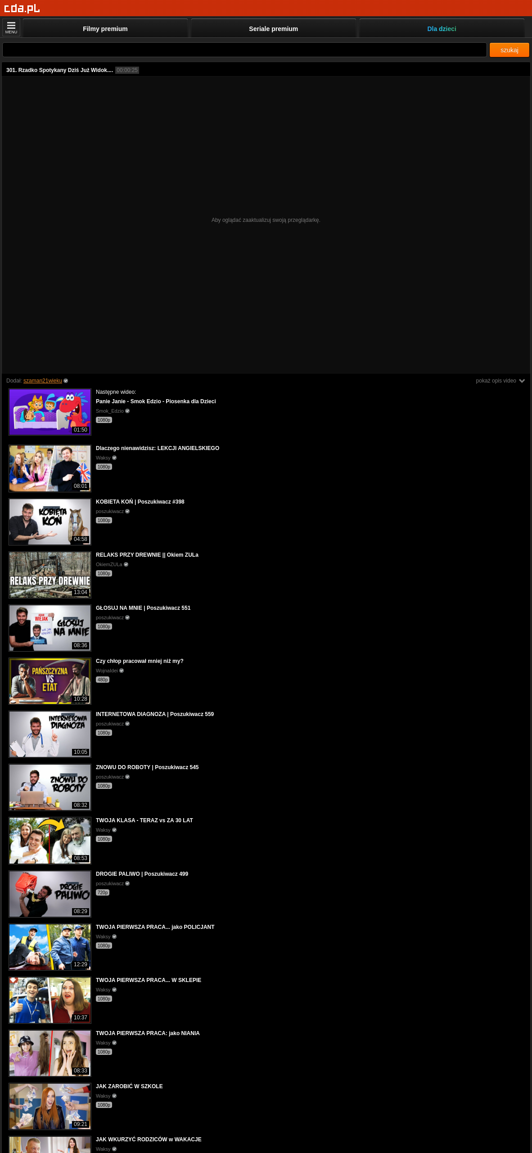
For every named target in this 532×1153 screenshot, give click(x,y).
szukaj (509, 50)
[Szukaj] (244, 49)
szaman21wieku (42, 381)
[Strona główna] (22, 8)
